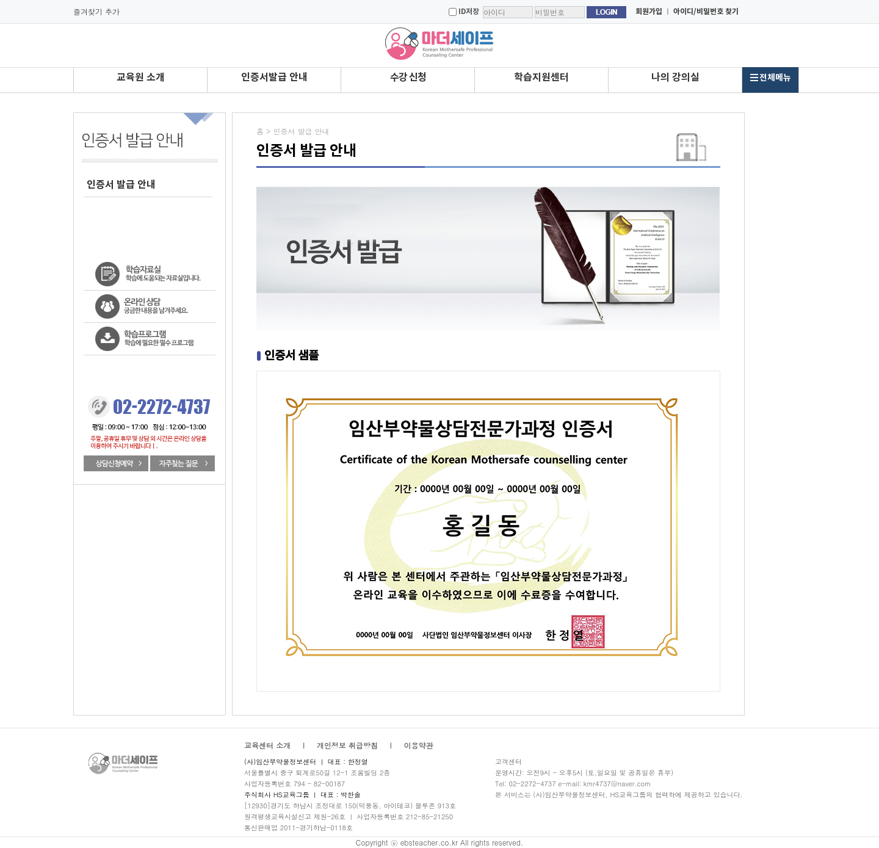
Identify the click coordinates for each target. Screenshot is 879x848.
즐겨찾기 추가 (96, 11)
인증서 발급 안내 (121, 185)
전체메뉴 (770, 78)
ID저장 (468, 11)
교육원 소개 (141, 77)
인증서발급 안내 (274, 77)
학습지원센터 (541, 77)
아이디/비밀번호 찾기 (706, 11)
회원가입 (648, 11)
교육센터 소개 (267, 745)
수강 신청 (408, 77)
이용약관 (418, 745)
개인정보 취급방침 (347, 745)
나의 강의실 (675, 77)
